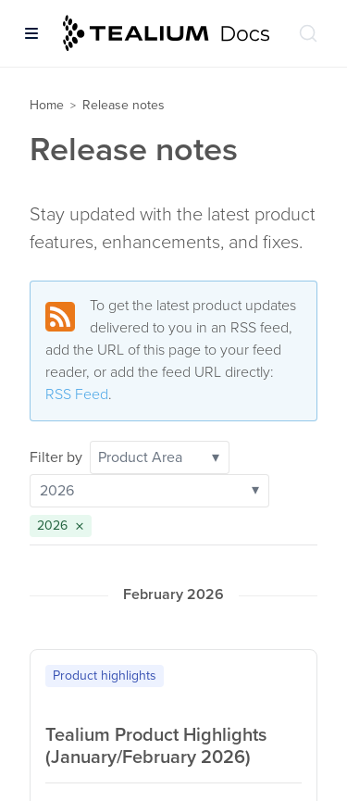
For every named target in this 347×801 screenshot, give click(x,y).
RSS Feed (76, 394)
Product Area (158, 457)
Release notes (123, 105)
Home (47, 105)
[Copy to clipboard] (297, 672)
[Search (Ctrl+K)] (308, 33)
